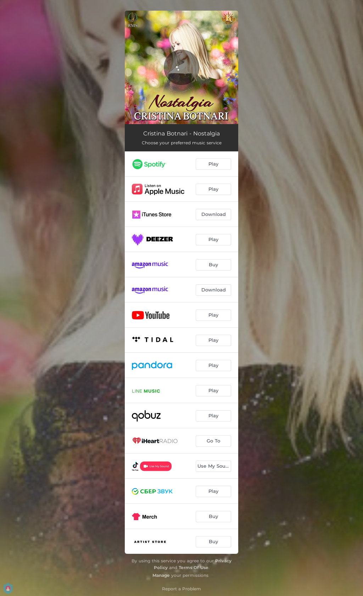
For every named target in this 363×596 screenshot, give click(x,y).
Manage (161, 575)
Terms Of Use (193, 567)
